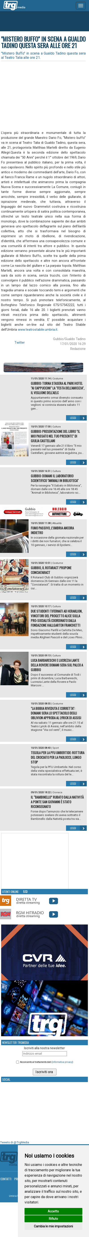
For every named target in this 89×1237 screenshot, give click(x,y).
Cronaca (57, 792)
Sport (55, 747)
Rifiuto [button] (53, 1218)
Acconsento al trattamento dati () (46, 1062)
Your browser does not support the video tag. (34, 861)
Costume (57, 378)
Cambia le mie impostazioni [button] (53, 1226)
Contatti (5, 1179)
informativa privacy (62, 1062)
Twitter (19, 342)
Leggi (78, 418)
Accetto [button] (53, 1211)
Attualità (57, 523)
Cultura (56, 426)
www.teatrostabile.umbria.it (37, 330)
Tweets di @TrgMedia (14, 1142)
